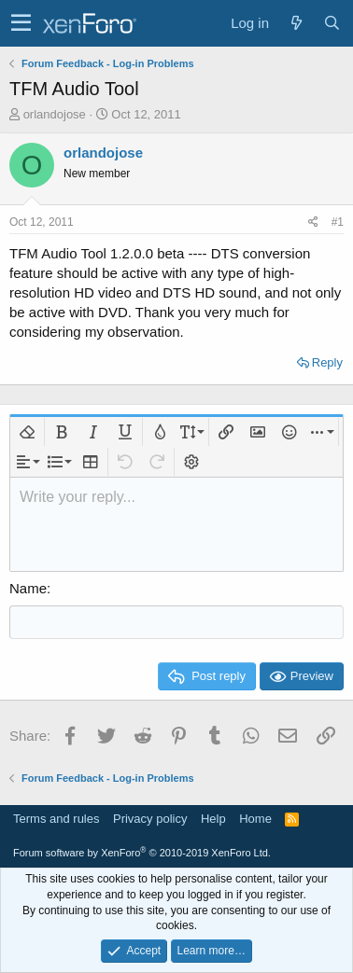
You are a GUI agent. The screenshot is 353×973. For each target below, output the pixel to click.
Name (28, 588)
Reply (327, 362)
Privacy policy (150, 819)
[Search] (331, 23)
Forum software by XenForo (142, 852)
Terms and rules (56, 819)
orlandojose (54, 114)
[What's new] (296, 23)
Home (255, 819)
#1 (338, 222)
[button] (21, 23)
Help (213, 819)
